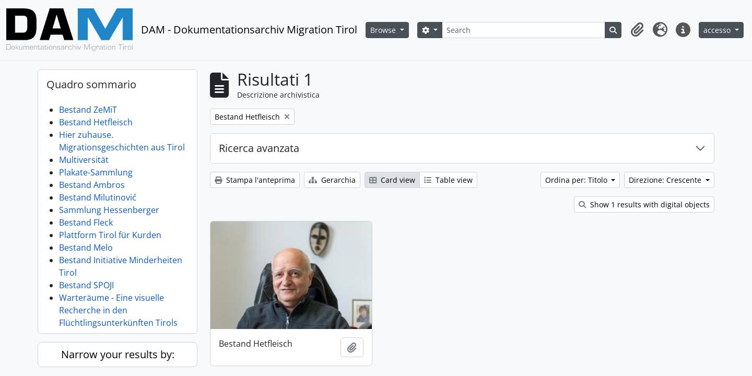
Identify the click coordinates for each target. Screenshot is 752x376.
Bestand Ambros (92, 185)
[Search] (524, 30)
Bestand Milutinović (97, 197)
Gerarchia (332, 180)
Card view (392, 180)
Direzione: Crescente (666, 180)
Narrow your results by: (117, 354)
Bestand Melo (86, 247)
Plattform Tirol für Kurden (110, 235)
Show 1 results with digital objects (644, 204)
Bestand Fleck (86, 222)
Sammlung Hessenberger (109, 210)
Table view (448, 180)
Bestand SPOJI (86, 285)
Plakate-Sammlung (96, 172)
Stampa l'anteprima (255, 180)
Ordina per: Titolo (577, 180)
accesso (718, 30)
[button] (637, 29)
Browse (384, 30)
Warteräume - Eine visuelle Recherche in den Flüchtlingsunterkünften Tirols (118, 310)
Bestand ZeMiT (88, 109)
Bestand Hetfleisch (96, 122)
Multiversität (84, 160)
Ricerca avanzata (259, 148)
